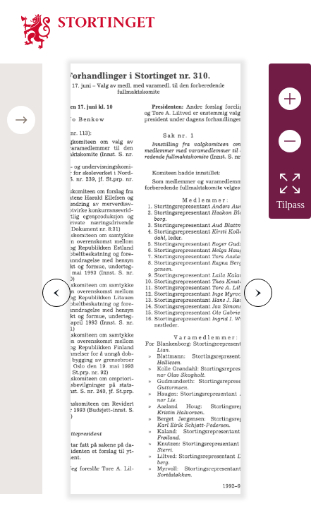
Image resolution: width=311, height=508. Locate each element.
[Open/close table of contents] (21, 120)
